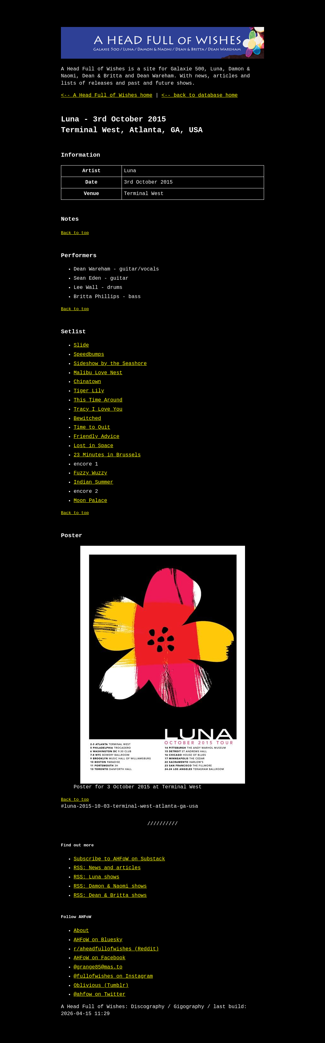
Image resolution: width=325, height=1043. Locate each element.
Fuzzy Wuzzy (90, 473)
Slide (81, 345)
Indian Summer (93, 482)
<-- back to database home (200, 95)
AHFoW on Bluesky (98, 939)
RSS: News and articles (107, 867)
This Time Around (98, 400)
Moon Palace (90, 500)
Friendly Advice (96, 436)
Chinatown (87, 381)
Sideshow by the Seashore (110, 363)
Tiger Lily (89, 391)
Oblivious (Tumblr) (101, 985)
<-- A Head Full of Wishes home (106, 95)
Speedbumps (89, 354)
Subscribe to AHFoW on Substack (119, 859)
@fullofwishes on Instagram (113, 976)
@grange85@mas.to (98, 967)
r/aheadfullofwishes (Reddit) (116, 949)
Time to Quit (92, 427)
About (81, 930)
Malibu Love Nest (98, 372)
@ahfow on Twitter (99, 994)
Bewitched (87, 418)
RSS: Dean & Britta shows (110, 895)
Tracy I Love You (98, 409)
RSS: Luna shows (96, 877)
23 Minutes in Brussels (107, 455)
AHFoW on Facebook (99, 958)
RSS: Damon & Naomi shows (110, 886)
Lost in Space (93, 445)
